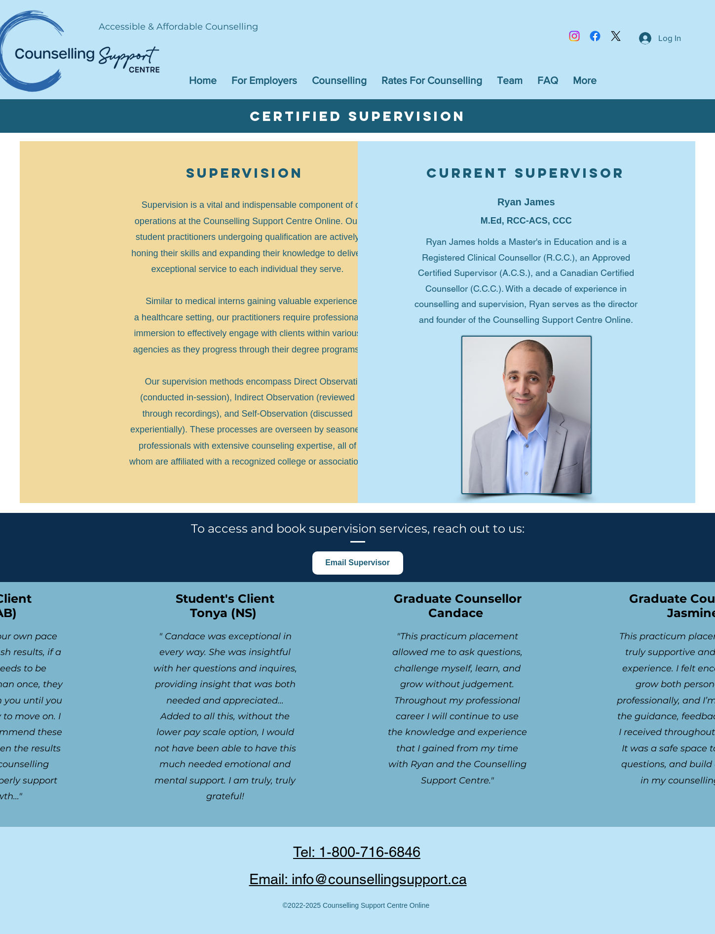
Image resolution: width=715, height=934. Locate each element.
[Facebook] (595, 36)
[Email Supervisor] (357, 563)
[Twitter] (616, 36)
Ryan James (526, 201)
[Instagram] (574, 36)
